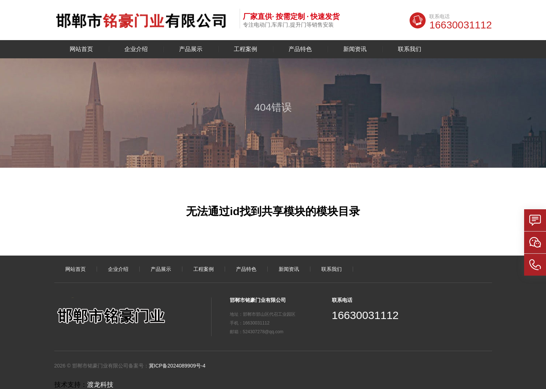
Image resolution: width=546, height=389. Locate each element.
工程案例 (245, 49)
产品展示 (190, 49)
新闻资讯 (355, 49)
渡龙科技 (100, 384)
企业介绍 (136, 49)
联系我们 (409, 49)
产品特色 (300, 49)
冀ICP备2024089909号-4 (177, 366)
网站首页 (81, 49)
